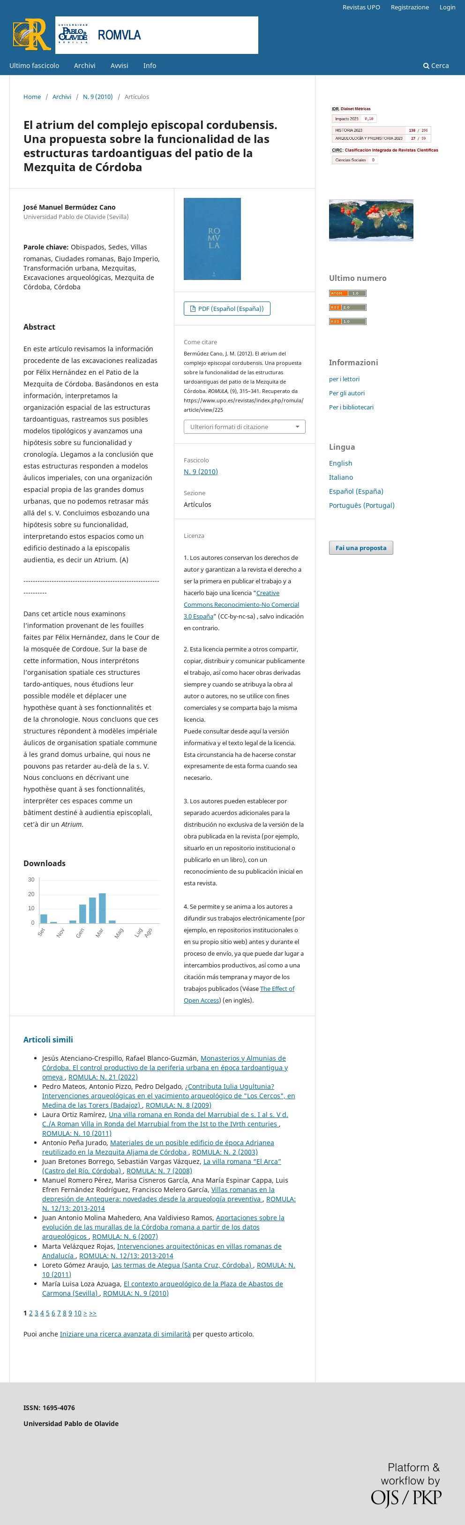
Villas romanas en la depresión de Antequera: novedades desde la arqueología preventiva (158, 1194)
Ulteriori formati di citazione (229, 427)
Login (448, 7)
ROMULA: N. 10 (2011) (77, 1133)
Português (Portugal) (362, 505)
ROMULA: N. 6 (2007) (125, 1236)
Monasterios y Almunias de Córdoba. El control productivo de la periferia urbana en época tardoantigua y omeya (165, 1067)
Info (149, 65)
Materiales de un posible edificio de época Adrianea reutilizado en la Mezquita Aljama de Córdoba (158, 1147)
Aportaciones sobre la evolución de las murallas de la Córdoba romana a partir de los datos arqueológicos (163, 1227)
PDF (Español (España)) (230, 308)
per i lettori (344, 379)
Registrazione (410, 7)
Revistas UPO (361, 7)
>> (93, 1312)
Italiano (341, 477)
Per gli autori (347, 393)
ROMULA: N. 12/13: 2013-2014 (126, 1255)
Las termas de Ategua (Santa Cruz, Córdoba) (182, 1265)
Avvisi (119, 65)
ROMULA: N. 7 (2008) (159, 1170)
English (340, 463)
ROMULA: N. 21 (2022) (103, 1076)
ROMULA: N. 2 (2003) (225, 1152)
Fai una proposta (361, 548)
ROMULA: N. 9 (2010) (136, 1293)
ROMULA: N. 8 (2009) (178, 1105)
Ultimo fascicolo (34, 65)
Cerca (436, 65)
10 (78, 1312)
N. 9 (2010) (98, 96)
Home (32, 96)
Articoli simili (48, 1039)
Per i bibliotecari (351, 407)
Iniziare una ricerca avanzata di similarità (125, 1333)
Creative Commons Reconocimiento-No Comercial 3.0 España (241, 604)
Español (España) (356, 491)
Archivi (85, 65)
